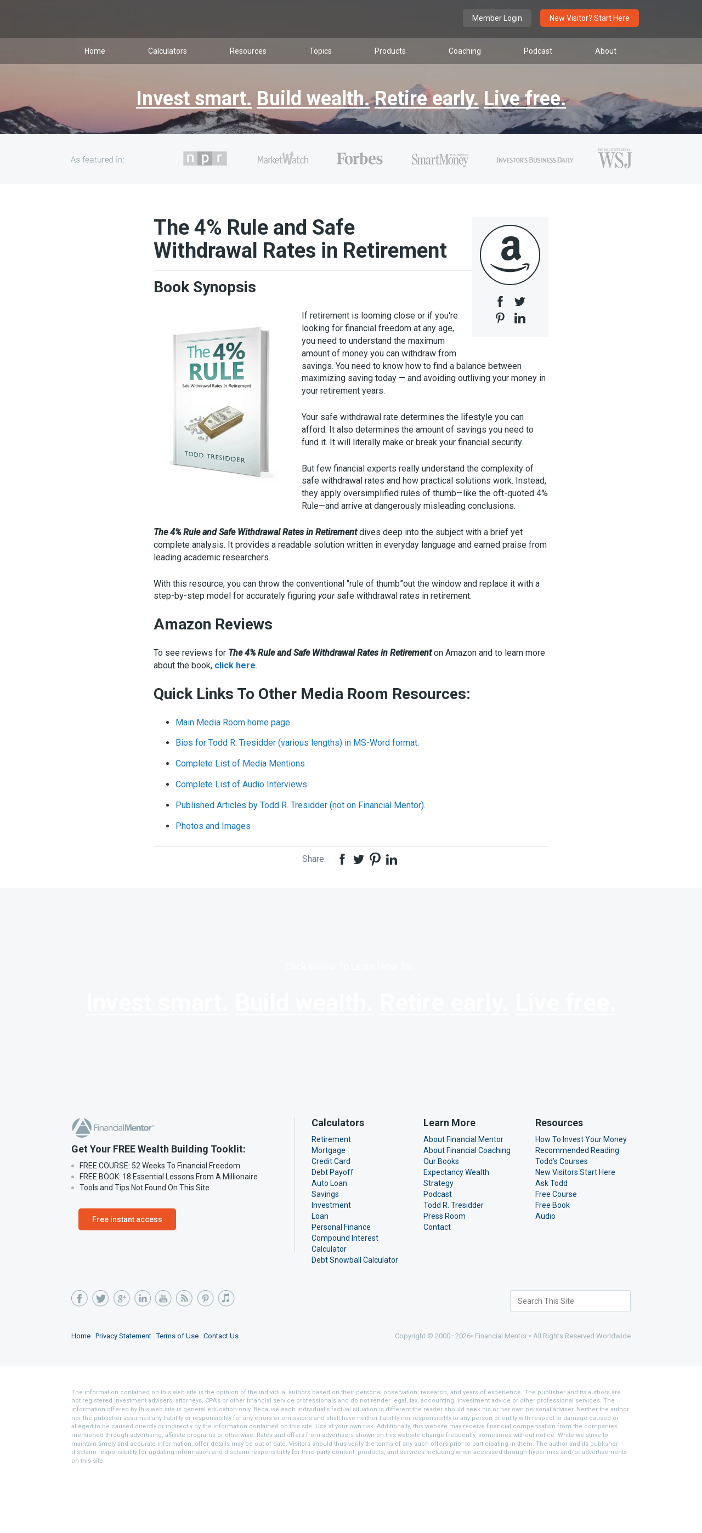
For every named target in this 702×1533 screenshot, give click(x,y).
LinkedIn (142, 1352)
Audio (545, 1270)
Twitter (100, 1352)
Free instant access (125, 1273)
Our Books (441, 1215)
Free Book (553, 1259)
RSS (184, 1352)
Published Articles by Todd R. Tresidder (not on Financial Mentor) (302, 828)
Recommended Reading (576, 1204)
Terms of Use (181, 1390)
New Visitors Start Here (575, 1226)
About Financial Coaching (467, 1204)
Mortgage (328, 1204)
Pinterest (204, 1352)
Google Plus (121, 1352)
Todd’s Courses (561, 1215)
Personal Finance (341, 1281)
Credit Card (331, 1215)
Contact (436, 1281)
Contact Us (225, 1390)
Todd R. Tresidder (453, 1259)
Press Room (444, 1270)
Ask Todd (551, 1237)
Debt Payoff (332, 1226)
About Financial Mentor (462, 1193)
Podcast (437, 1248)
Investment (330, 1259)
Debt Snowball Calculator (355, 1314)
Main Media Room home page (234, 745)
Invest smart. (183, 99)
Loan (320, 1270)
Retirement (330, 1193)
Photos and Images (213, 849)
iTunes (225, 1352)
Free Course (556, 1248)
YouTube (163, 1352)
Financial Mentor (181, 19)
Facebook (79, 1352)
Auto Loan (329, 1237)
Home (80, 1390)
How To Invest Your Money (580, 1193)
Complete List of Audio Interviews (240, 807)
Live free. (537, 99)
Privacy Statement (126, 1390)
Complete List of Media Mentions (239, 786)
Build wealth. (310, 99)
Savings (325, 1248)
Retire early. (432, 99)
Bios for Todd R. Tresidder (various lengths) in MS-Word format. (299, 765)
